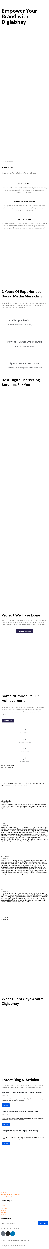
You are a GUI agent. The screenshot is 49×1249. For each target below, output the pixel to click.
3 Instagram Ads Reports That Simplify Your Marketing (20, 1130)
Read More (5, 1105)
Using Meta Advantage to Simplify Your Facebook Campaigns (22, 1092)
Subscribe (43, 1223)
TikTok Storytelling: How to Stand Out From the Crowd (20, 1111)
